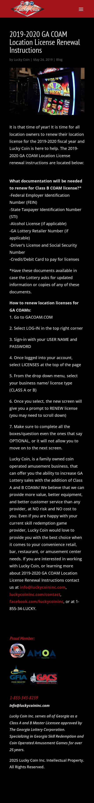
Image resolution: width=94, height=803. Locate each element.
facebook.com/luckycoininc (36, 601)
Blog (59, 59)
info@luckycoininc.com (43, 587)
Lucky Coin (22, 59)
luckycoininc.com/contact (34, 594)
